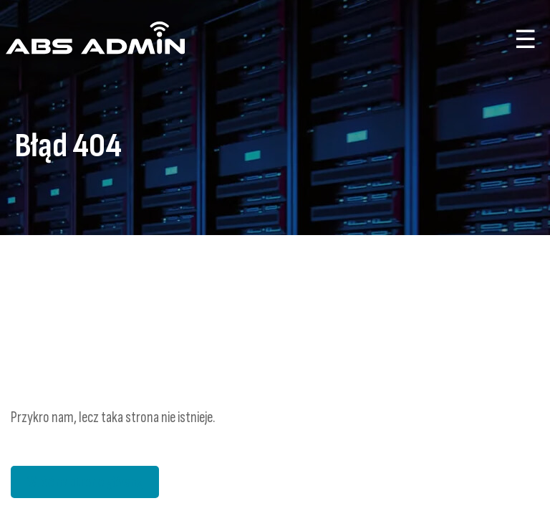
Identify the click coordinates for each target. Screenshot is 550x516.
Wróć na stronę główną (85, 482)
